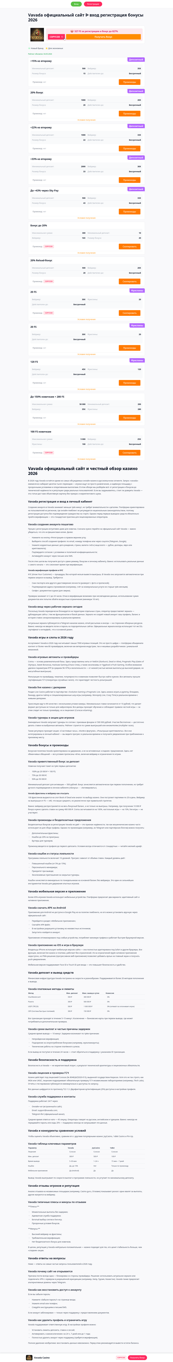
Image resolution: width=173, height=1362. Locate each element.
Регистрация (93, 4)
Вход (76, 4)
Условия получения (87, 120)
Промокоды (129, 82)
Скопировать (130, 246)
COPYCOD (57, 37)
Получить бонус (103, 36)
